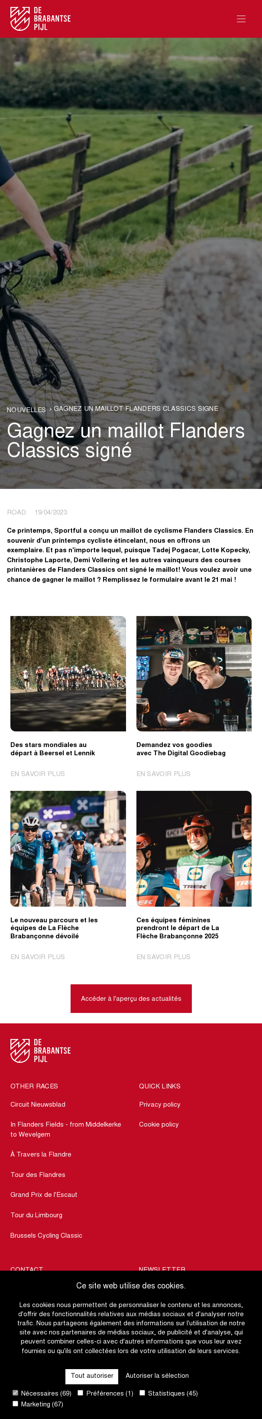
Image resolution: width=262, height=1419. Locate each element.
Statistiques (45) (168, 1393)
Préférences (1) (105, 1393)
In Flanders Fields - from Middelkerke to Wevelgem (65, 1130)
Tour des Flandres (37, 1175)
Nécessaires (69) (42, 1393)
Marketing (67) (38, 1404)
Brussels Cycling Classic (46, 1236)
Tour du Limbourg (36, 1216)
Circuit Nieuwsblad (37, 1105)
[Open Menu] (241, 18)
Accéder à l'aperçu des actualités (131, 999)
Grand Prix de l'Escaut (44, 1195)
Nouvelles (26, 410)
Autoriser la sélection (157, 1376)
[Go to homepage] (40, 19)
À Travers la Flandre (40, 1155)
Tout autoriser (92, 1376)
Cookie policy (159, 1125)
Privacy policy (160, 1105)
